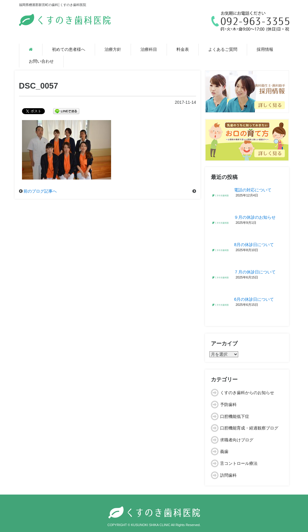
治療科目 (148, 49)
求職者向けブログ (236, 439)
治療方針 (113, 49)
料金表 (182, 49)
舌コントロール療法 (239, 463)
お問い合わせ (41, 61)
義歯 (224, 451)
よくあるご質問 (222, 49)
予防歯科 (228, 404)
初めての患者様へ (68, 49)
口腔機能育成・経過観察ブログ (249, 428)
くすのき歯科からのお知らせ (247, 392)
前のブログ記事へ (40, 191)
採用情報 (265, 49)
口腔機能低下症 (234, 416)
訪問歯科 (228, 475)
